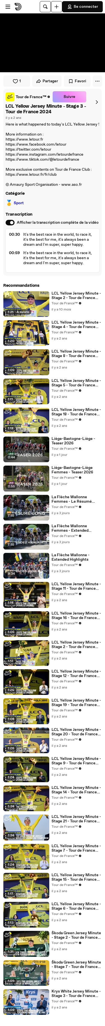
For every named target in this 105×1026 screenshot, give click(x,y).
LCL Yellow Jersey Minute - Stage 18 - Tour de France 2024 (76, 412)
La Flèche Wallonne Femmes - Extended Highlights (70, 528)
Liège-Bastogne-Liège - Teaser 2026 (73, 441)
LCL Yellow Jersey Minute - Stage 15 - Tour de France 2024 (76, 877)
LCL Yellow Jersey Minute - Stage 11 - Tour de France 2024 (76, 586)
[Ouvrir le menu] (7, 6)
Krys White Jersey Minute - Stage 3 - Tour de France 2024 (76, 993)
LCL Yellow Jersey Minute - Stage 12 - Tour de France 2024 (76, 673)
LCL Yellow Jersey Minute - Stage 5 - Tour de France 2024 (76, 383)
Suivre (69, 96)
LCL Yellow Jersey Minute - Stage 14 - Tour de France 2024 (76, 790)
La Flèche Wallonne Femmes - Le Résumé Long (72, 499)
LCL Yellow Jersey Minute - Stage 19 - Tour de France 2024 (76, 702)
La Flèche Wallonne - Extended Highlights (71, 557)
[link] (28, 96)
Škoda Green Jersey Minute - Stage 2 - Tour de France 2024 (76, 935)
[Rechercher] (45, 6)
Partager (47, 81)
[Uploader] (56, 6)
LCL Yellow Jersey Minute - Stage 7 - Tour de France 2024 (76, 848)
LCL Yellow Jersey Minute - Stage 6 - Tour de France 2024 (76, 906)
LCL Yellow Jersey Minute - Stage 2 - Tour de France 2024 (76, 644)
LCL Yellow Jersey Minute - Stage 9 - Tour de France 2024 (76, 761)
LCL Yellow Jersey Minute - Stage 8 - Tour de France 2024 (76, 353)
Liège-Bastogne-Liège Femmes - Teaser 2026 (72, 470)
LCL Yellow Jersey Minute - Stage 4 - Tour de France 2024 (76, 324)
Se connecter (82, 6)
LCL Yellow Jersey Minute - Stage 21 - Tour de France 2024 (76, 819)
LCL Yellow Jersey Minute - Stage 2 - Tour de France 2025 (76, 295)
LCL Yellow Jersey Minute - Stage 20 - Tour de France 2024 (76, 732)
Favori (77, 81)
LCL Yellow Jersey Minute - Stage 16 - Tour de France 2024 (76, 615)
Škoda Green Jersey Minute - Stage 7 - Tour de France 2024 (76, 964)
